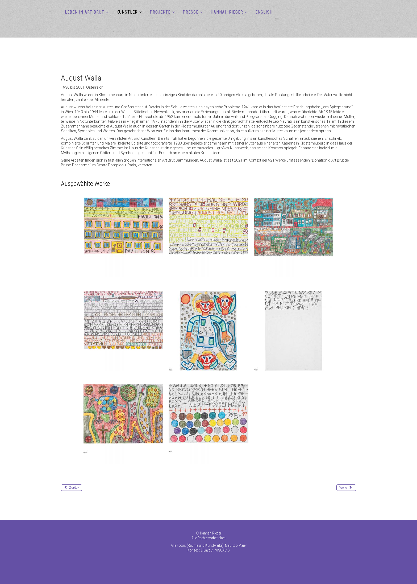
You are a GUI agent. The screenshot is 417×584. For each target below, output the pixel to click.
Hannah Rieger (210, 533)
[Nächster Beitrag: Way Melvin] (346, 487)
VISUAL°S (222, 550)
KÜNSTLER (126, 12)
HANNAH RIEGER (227, 12)
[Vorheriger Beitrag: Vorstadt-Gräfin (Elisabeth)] (71, 487)
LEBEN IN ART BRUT (84, 12)
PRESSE (190, 12)
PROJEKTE (160, 12)
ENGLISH (264, 12)
